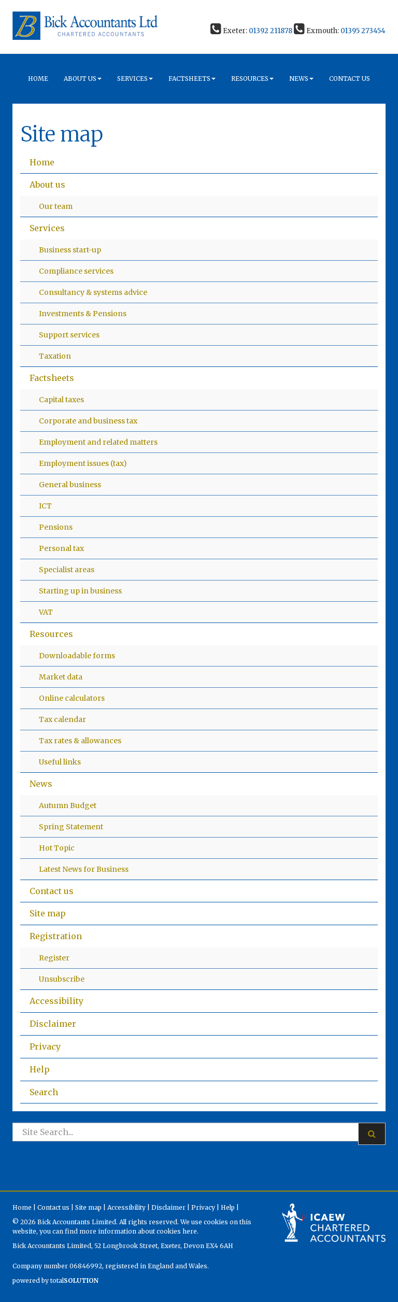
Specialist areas (66, 569)
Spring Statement (71, 826)
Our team (56, 206)
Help (40, 1069)
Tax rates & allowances (80, 740)
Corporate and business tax (88, 421)
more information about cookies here (138, 1231)
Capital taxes (61, 399)
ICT (45, 506)
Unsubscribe (61, 979)
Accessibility (56, 1001)
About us (83, 78)
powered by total (55, 1280)
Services (135, 78)
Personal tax (61, 548)
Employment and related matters (98, 442)
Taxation (55, 356)
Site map (48, 913)
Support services (69, 334)
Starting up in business (80, 591)
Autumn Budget (67, 805)
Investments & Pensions (82, 313)
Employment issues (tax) (83, 463)
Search (44, 1092)
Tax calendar (62, 719)
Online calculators (72, 698)
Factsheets (192, 78)
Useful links (60, 762)
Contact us (349, 78)
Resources (252, 78)
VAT (46, 612)
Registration (56, 936)
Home (38, 78)
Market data (60, 677)
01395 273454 (363, 30)
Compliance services (76, 271)
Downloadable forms (77, 655)
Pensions (56, 527)
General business (70, 484)
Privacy (45, 1046)
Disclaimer (53, 1023)
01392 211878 (270, 30)
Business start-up (70, 249)
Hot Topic (57, 848)
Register (54, 958)
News (301, 78)
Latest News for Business (84, 869)
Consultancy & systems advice (93, 292)
